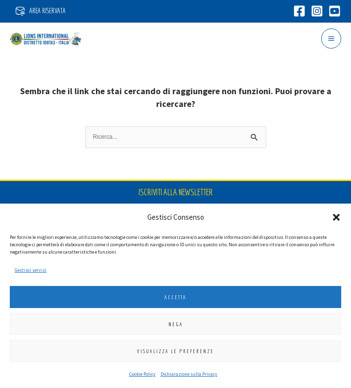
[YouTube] (333, 11)
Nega (175, 324)
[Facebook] (298, 11)
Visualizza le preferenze (175, 351)
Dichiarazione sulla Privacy (189, 374)
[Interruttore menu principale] (331, 38)
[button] (336, 217)
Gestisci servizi (31, 270)
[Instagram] (316, 11)
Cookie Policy (142, 374)
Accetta (175, 297)
